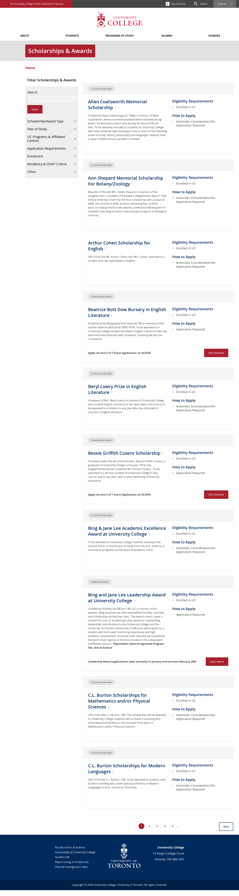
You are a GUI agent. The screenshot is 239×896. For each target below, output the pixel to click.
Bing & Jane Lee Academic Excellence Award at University (121, 540)
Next (226, 832)
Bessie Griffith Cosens (112, 456)
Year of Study (37, 129)
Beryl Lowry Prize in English (118, 389)
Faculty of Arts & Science (70, 853)
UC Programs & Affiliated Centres (46, 139)
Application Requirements (46, 148)
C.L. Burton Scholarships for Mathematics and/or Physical (120, 707)
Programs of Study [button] (119, 35)
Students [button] (72, 35)
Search (32, 92)
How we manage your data (71, 872)
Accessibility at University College (75, 858)
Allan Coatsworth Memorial (118, 104)
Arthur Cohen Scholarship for (120, 246)
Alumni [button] (167, 35)
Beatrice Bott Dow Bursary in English (119, 312)
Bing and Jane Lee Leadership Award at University (127, 603)
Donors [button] (214, 35)
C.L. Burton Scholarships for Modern (127, 774)
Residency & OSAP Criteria (47, 164)
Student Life (62, 863)
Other (31, 172)
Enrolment (35, 156)
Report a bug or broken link (72, 868)
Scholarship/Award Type (45, 121)
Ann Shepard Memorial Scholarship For (126, 181)
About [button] (24, 35)
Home (30, 68)
